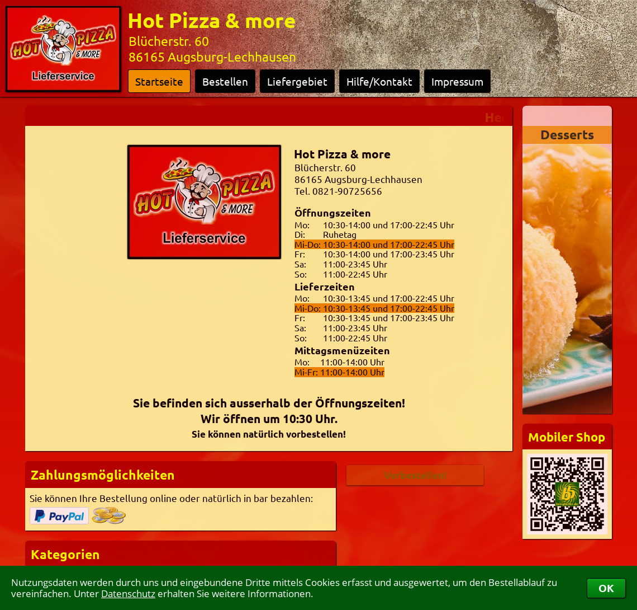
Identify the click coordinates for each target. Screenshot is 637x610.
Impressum (457, 81)
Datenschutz (128, 593)
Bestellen (225, 81)
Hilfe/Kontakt (379, 81)
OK (606, 588)
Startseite (159, 81)
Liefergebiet (297, 81)
